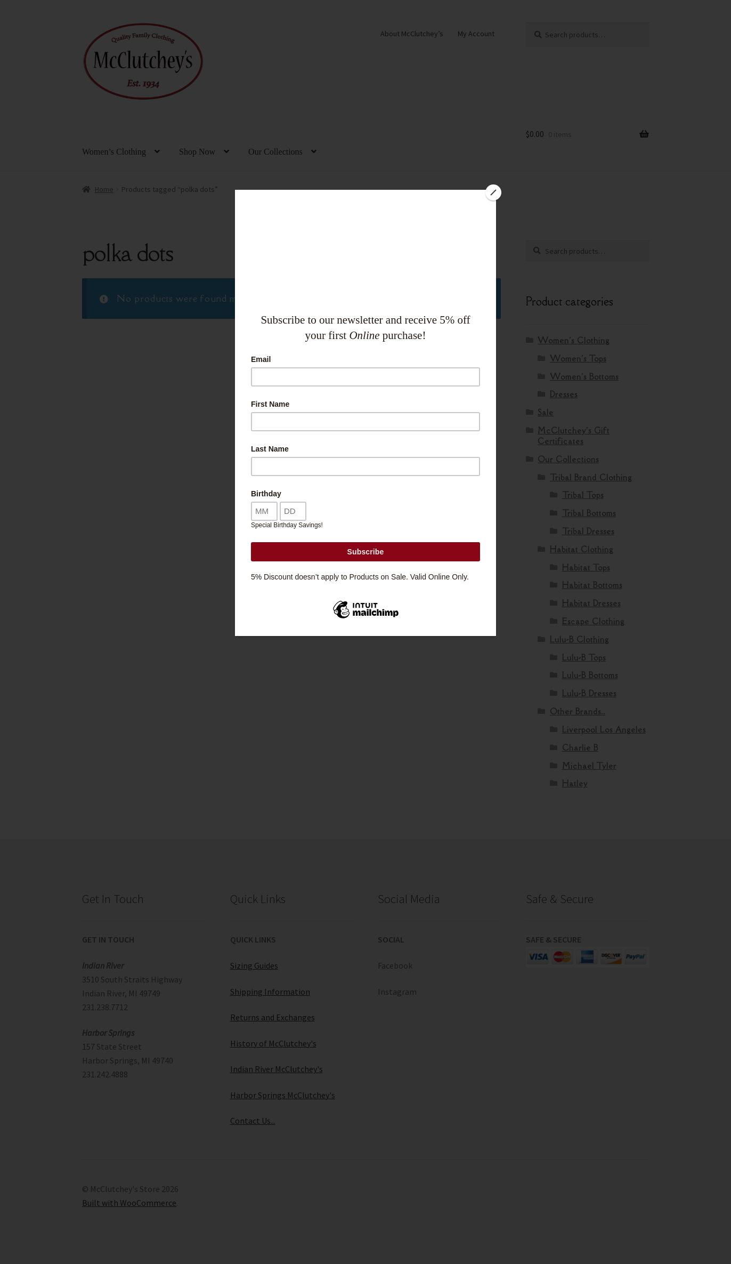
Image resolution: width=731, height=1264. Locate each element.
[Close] (493, 192)
